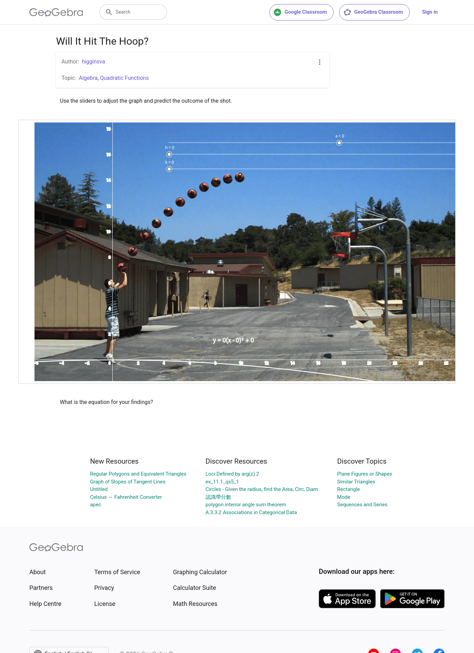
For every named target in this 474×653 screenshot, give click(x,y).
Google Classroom (300, 12)
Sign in (430, 12)
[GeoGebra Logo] (56, 12)
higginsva (93, 61)
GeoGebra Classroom (373, 12)
